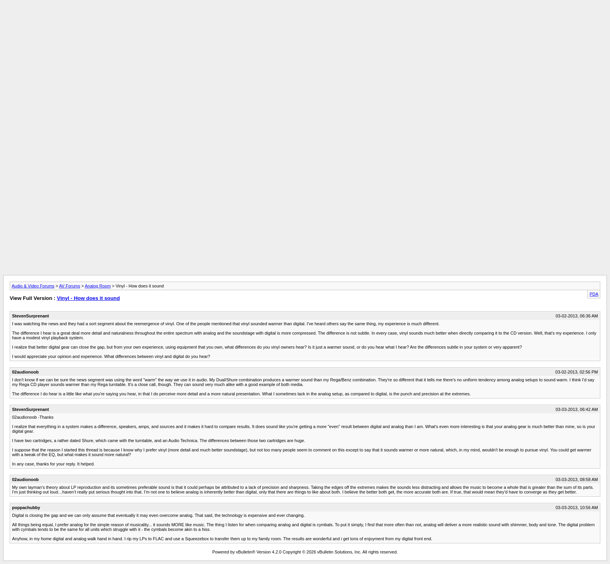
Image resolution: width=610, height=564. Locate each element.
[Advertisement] (305, 20)
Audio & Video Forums (33, 286)
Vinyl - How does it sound (88, 298)
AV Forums (69, 286)
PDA (593, 294)
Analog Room (98, 286)
